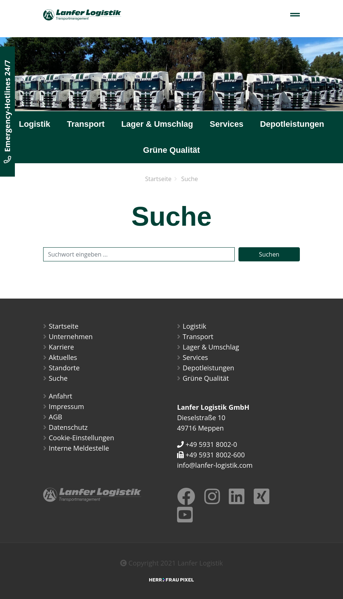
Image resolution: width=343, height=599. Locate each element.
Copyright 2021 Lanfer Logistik (171, 562)
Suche (189, 179)
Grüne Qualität (171, 150)
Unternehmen (71, 336)
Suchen (269, 254)
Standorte (64, 367)
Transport (86, 124)
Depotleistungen (292, 124)
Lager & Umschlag (157, 124)
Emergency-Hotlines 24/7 (7, 111)
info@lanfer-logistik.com (215, 465)
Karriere (61, 346)
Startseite (158, 179)
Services (227, 124)
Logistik (34, 124)
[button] (25, 74)
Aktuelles (63, 357)
